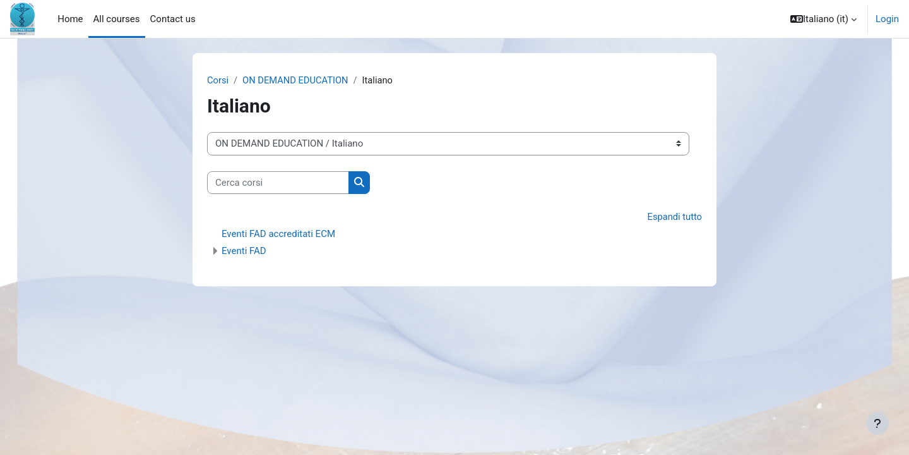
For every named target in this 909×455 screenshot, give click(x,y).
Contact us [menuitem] (173, 19)
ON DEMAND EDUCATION (297, 80)
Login (887, 19)
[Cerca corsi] (278, 183)
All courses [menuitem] (116, 19)
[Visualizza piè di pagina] (877, 423)
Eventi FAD (244, 251)
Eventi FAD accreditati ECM (278, 234)
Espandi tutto (674, 217)
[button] (823, 19)
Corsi (218, 80)
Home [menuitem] (70, 19)
